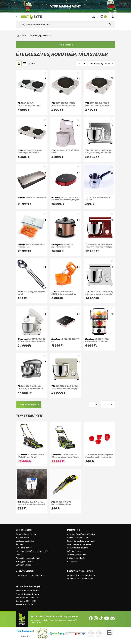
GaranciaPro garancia (26, 534)
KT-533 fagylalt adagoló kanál (31, 293)
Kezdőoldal (18, 36)
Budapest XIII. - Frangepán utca (30, 575)
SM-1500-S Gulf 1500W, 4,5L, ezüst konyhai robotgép (98, 151)
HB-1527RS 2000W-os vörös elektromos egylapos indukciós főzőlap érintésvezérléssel (65, 200)
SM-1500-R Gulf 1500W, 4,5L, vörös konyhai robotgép (98, 245)
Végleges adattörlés (25, 541)
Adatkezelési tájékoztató (78, 537)
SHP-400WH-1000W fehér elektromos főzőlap (97, 104)
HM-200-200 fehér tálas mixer (65, 151)
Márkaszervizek (74, 551)
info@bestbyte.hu (30, 594)
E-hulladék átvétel (24, 548)
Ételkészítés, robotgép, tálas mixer (37, 36)
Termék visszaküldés (76, 554)
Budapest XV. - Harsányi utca (80, 578)
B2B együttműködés (25, 561)
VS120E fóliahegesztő (32, 197)
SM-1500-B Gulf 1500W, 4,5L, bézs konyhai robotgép (64, 387)
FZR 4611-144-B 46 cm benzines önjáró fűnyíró (65, 455)
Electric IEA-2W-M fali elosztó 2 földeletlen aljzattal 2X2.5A (31, 504)
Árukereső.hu (25, 636)
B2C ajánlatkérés (23, 565)
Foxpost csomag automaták (28, 558)
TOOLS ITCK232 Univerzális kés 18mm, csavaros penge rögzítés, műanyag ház (62, 505)
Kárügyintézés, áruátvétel (78, 548)
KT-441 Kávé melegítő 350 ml (97, 198)
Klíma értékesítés (23, 537)
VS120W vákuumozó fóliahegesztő (31, 245)
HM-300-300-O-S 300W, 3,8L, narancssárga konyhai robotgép (63, 294)
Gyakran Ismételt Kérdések (79, 544)
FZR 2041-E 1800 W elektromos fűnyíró (31, 455)
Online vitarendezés (76, 558)
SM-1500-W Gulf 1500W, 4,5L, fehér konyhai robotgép (99, 293)
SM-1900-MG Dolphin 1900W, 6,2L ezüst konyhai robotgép (30, 388)
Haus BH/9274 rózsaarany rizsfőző (62, 245)
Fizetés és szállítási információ (80, 541)
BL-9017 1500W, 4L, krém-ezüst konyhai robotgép (32, 340)
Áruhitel (19, 544)
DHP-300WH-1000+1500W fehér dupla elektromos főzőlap (29, 105)
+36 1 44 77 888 (31, 591)
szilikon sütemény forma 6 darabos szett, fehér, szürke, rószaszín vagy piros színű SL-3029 (99, 458)
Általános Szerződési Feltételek (81, 534)
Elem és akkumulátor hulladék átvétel (32, 551)
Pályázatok (72, 561)
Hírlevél (19, 554)
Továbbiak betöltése (28, 404)
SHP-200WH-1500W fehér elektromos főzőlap (63, 104)
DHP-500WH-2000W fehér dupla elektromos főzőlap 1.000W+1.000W (30, 152)
